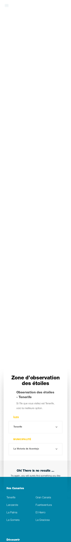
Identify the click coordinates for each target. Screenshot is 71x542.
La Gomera (12, 520)
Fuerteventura (44, 505)
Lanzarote (12, 505)
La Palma (11, 512)
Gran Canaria (43, 497)
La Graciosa (43, 520)
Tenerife (10, 497)
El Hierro (40, 512)
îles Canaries (15, 488)
